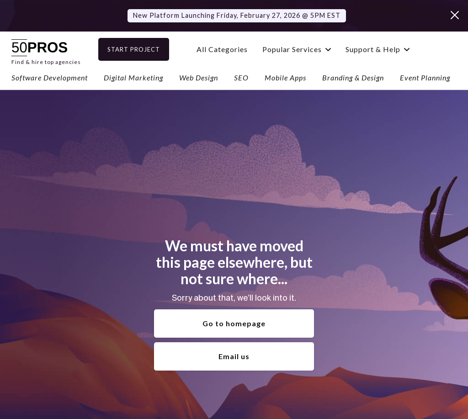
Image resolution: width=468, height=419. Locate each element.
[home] (46, 49)
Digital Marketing (133, 77)
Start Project (147, 49)
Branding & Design (353, 77)
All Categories (235, 49)
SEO (241, 77)
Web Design (198, 77)
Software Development (49, 77)
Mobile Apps (285, 77)
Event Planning (425, 77)
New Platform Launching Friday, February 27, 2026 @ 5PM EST (236, 15)
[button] (310, 49)
